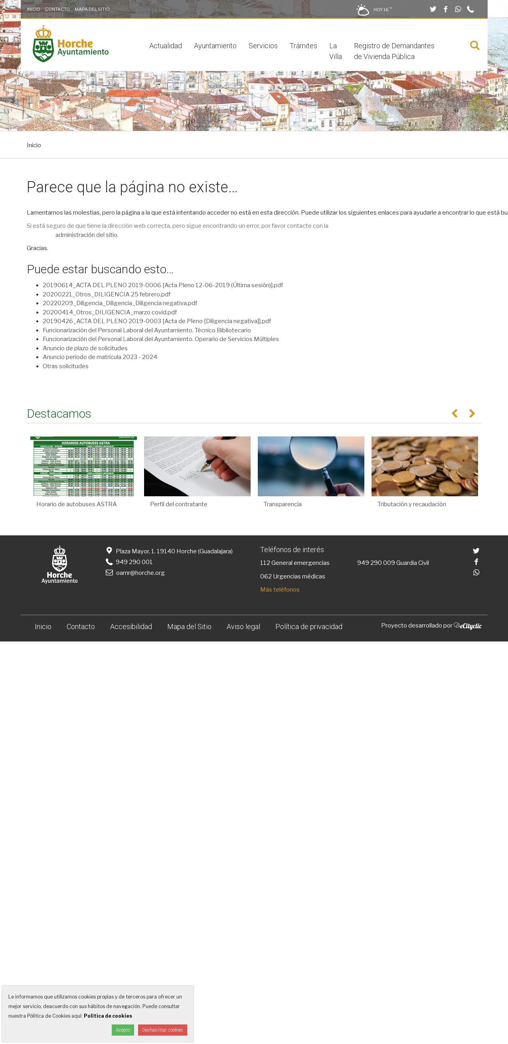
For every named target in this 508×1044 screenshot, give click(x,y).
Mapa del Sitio (92, 9)
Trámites (303, 45)
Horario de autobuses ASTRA (76, 504)
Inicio (33, 9)
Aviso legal (243, 626)
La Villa (335, 51)
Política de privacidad (308, 626)
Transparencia (283, 504)
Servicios (263, 45)
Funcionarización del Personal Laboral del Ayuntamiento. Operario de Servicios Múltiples (161, 339)
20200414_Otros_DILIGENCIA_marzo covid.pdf (110, 312)
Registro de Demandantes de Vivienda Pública (394, 51)
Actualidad (165, 45)
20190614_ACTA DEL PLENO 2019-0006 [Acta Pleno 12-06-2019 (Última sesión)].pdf (163, 285)
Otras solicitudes (66, 366)
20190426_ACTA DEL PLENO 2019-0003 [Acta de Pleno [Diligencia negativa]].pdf (157, 321)
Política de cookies (108, 1016)
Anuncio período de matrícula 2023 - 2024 (100, 357)
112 (265, 562)
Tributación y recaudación (412, 504)
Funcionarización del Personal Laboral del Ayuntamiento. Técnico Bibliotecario (147, 330)
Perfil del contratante (179, 504)
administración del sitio (86, 235)
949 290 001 (129, 562)
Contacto (57, 9)
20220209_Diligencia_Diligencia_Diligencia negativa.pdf (120, 303)
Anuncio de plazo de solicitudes (85, 348)
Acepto (123, 1030)
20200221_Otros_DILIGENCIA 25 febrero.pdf (106, 294)
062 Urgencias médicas (292, 576)
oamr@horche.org (135, 572)
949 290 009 (376, 562)
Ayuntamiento (215, 45)
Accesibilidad (131, 626)
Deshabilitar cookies (162, 1030)
